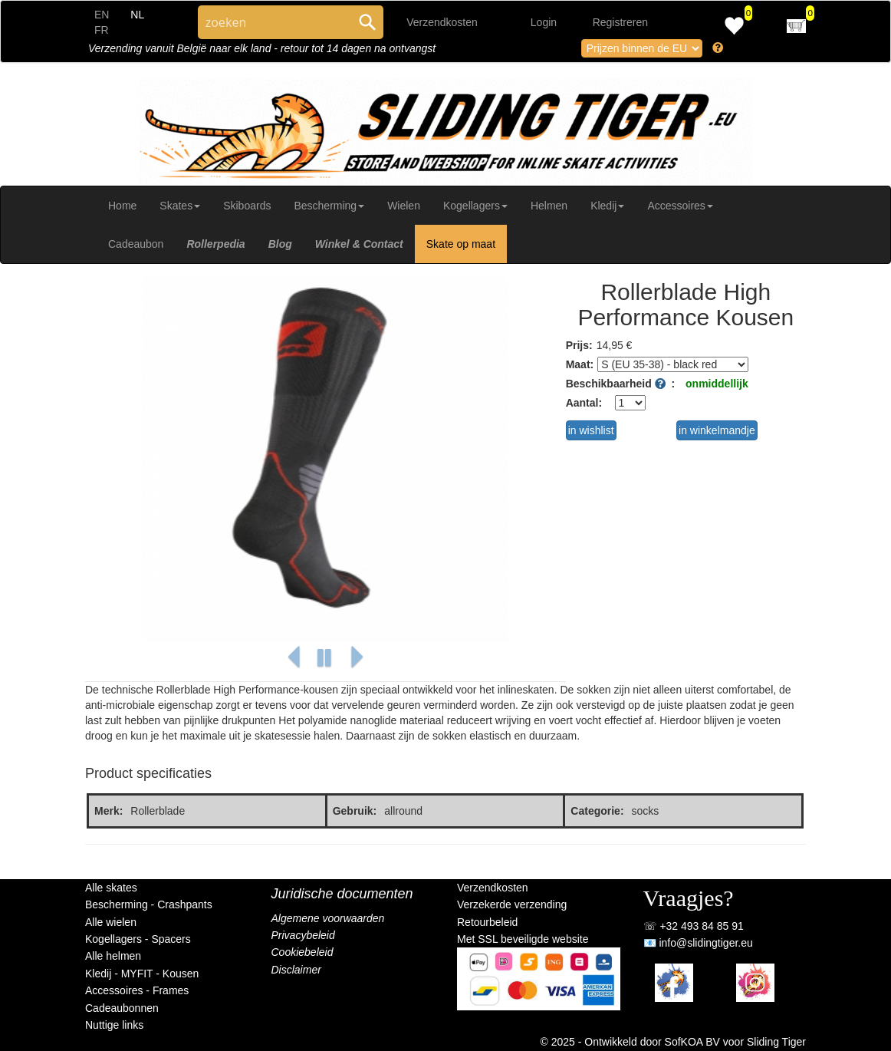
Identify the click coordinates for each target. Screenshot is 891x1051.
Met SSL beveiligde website (522, 939)
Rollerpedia (215, 244)
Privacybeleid (303, 935)
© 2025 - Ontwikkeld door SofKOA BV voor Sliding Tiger (674, 1042)
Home (122, 205)
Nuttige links (114, 1025)
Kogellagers (475, 205)
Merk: (108, 811)
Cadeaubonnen (122, 1008)
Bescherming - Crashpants (148, 904)
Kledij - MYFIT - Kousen (142, 973)
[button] (293, 658)
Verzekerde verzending (512, 904)
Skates (179, 205)
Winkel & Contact (359, 244)
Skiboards (247, 205)
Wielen (403, 205)
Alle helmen (113, 956)
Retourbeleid (487, 922)
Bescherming (329, 205)
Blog (280, 244)
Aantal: (584, 403)
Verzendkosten (442, 22)
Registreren (620, 22)
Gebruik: (355, 811)
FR (101, 30)
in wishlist (591, 430)
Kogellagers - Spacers (138, 939)
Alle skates (111, 887)
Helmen (549, 205)
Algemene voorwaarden (328, 918)
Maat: (580, 364)
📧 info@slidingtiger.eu (698, 943)
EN (101, 14)
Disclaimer (296, 970)
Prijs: (579, 345)
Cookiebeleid (302, 952)
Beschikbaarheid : (620, 383)
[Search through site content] (274, 22)
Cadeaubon (135, 244)
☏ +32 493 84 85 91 (693, 926)
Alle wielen (110, 922)
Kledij (607, 205)
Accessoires (679, 205)
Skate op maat (460, 244)
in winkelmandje (717, 430)
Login (544, 22)
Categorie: (596, 811)
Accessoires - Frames (137, 990)
